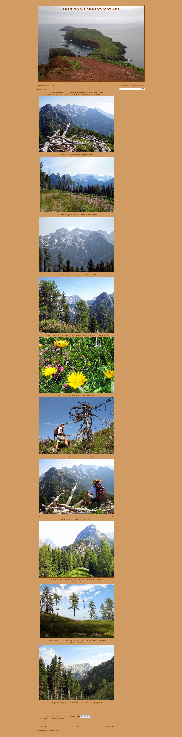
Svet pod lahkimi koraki (91, 9)
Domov (76, 726)
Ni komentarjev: (70, 716)
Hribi (45, 719)
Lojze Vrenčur (51, 716)
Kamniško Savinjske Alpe (57, 719)
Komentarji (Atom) (54, 730)
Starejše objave (111, 726)
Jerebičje (41, 89)
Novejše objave (42, 726)
